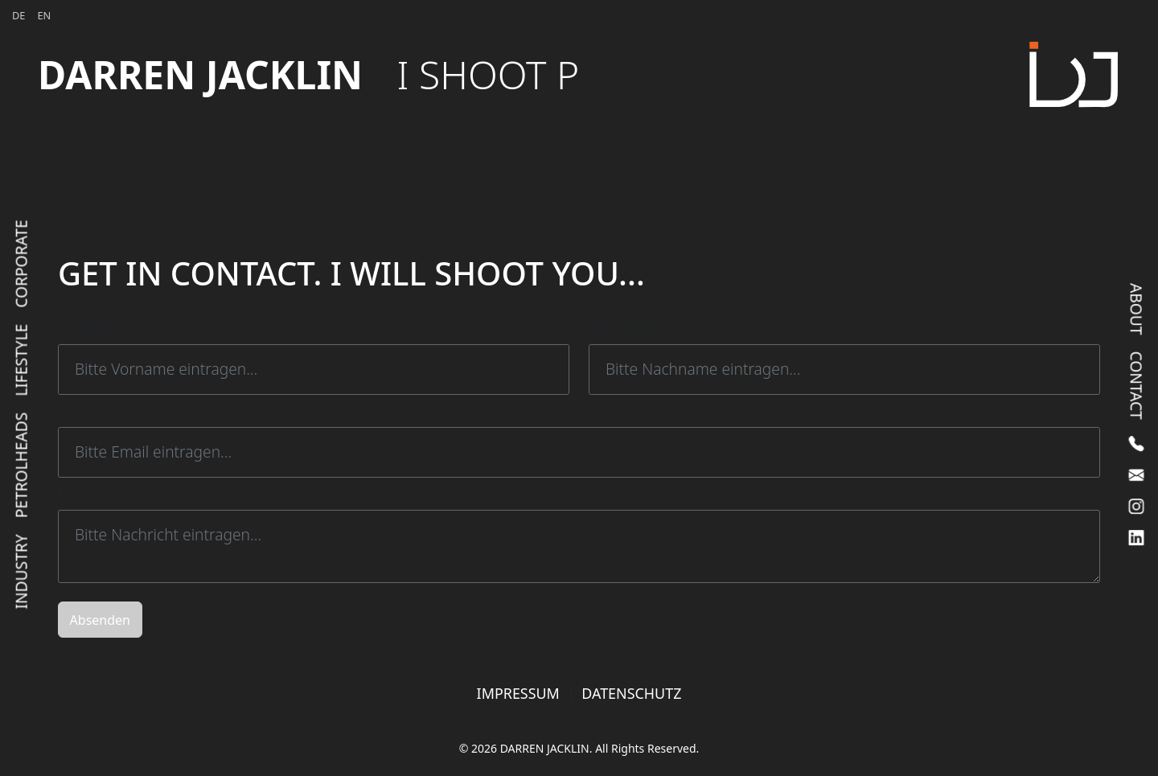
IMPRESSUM (518, 693)
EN (44, 15)
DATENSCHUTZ (631, 693)
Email (74, 411)
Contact (1136, 385)
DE (18, 15)
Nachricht (87, 494)
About (1136, 309)
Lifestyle (21, 359)
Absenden (100, 620)
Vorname (85, 328)
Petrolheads (21, 465)
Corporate (21, 263)
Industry (21, 571)
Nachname (622, 328)
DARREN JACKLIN (308, 74)
